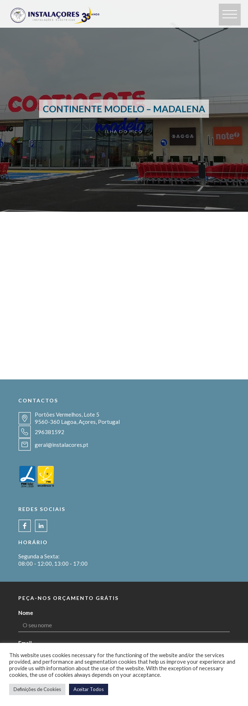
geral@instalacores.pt (61, 444)
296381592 (49, 432)
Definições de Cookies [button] (37, 689)
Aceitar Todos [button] (88, 689)
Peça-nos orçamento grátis (68, 598)
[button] (230, 15)
